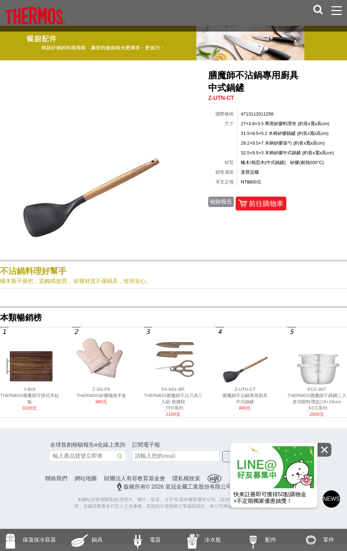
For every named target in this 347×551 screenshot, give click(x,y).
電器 (138, 540)
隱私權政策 (186, 478)
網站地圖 (86, 478)
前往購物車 (260, 203)
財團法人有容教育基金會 (134, 478)
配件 (253, 540)
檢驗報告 (221, 202)
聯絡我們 (56, 478)
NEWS (331, 499)
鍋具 (80, 540)
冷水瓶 (197, 540)
